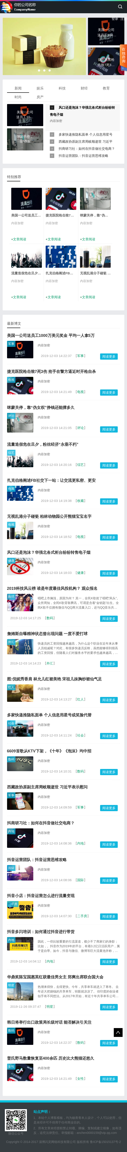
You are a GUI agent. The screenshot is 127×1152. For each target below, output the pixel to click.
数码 (11, 596)
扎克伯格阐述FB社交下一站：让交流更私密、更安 (51, 480)
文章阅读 (19, 239)
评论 (11, 416)
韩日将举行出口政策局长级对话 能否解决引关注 (49, 1022)
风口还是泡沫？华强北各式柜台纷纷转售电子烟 (48, 552)
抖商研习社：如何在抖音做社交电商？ (87, 148)
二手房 (12, 904)
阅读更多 (109, 356)
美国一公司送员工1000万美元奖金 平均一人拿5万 (51, 335)
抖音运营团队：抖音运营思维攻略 (83, 156)
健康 (11, 560)
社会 (11, 723)
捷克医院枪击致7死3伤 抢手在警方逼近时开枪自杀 (51, 371)
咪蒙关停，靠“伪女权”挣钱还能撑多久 (41, 407)
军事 (11, 343)
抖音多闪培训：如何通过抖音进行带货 (41, 932)
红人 (11, 687)
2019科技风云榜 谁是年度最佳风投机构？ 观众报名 (52, 588)
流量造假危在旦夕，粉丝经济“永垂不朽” (42, 444)
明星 (11, 985)
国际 (11, 868)
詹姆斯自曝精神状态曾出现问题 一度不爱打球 (47, 634)
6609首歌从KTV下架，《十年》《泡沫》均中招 (49, 751)
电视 (11, 379)
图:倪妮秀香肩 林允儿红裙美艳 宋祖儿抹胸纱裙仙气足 (54, 679)
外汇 (11, 642)
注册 (123, 19)
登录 (115, 19)
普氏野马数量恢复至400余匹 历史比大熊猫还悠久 (50, 1058)
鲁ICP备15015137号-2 (105, 1142)
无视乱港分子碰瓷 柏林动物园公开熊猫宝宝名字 (49, 516)
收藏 (11, 488)
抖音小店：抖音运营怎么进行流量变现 (41, 896)
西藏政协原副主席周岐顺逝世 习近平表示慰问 (47, 787)
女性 (11, 1066)
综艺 (11, 452)
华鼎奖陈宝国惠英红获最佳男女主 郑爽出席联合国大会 (55, 977)
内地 (11, 831)
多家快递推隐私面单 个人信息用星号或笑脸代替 (49, 715)
